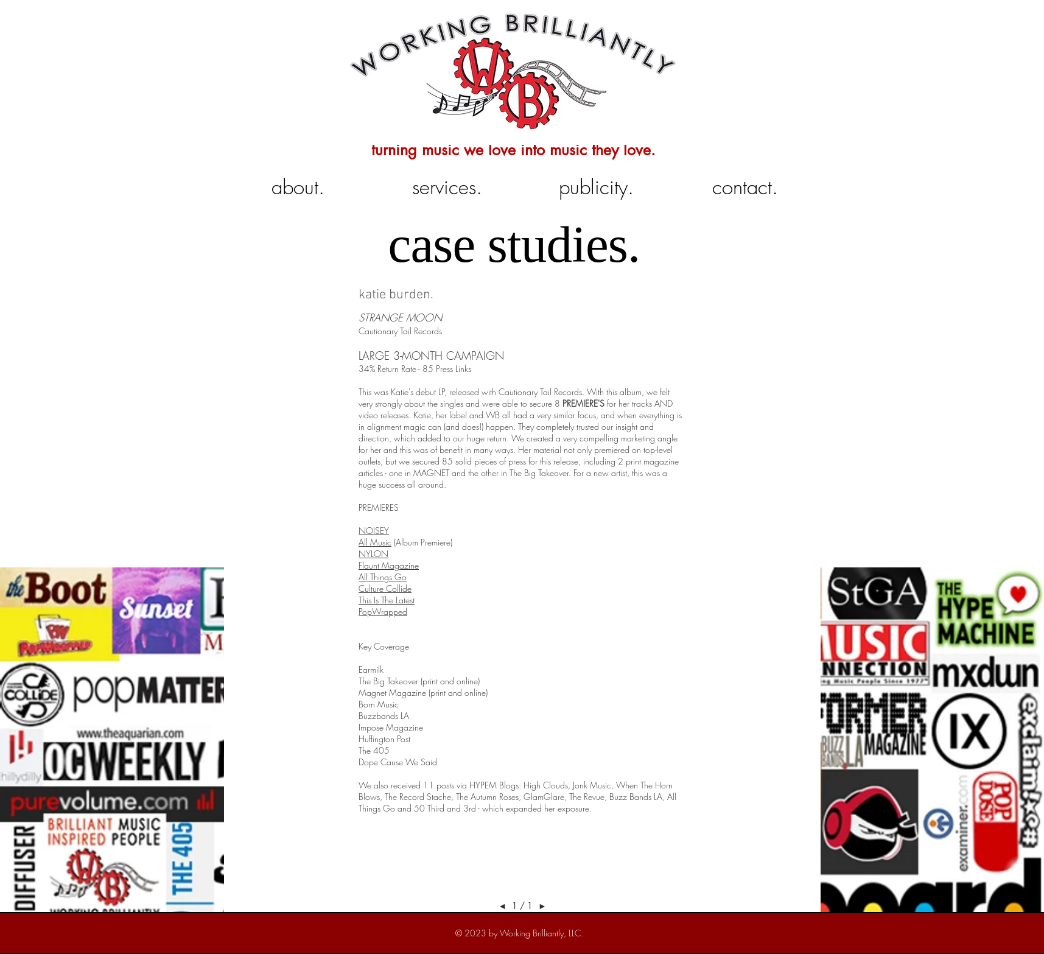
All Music (375, 542)
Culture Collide (385, 588)
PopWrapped (383, 611)
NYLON (373, 553)
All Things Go (383, 577)
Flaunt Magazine (389, 565)
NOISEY (374, 530)
